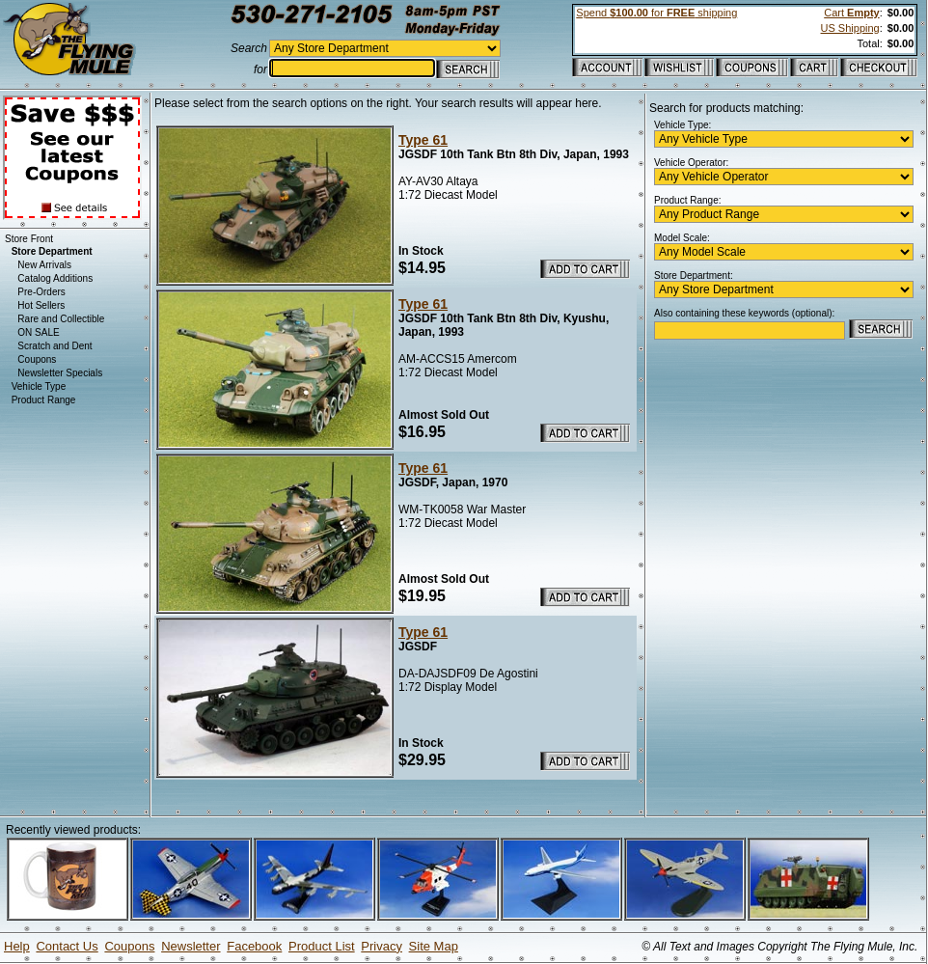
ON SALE (38, 332)
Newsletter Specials (59, 373)
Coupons (36, 359)
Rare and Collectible (60, 319)
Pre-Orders (41, 292)
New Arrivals (44, 265)
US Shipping (850, 28)
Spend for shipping (656, 12)
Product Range (44, 400)
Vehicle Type (39, 386)
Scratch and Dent (54, 346)
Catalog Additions (55, 278)
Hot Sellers (41, 305)
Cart (851, 12)
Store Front (29, 239)
